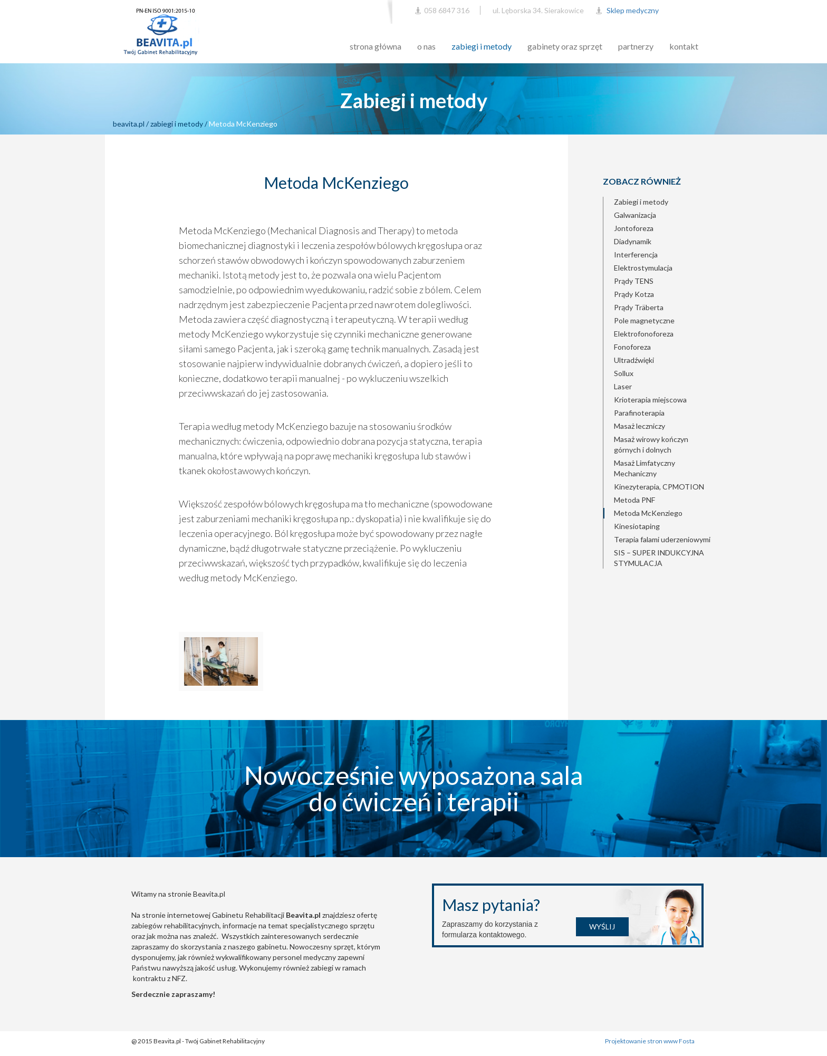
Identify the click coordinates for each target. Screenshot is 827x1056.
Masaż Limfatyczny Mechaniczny (644, 468)
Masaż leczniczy (639, 425)
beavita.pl (129, 123)
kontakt (683, 46)
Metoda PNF (634, 499)
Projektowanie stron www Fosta (650, 1041)
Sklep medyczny (633, 10)
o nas (426, 46)
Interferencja (636, 254)
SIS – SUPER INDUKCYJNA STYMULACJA (659, 558)
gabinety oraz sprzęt (564, 46)
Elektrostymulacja (643, 267)
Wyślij (602, 926)
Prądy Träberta (638, 307)
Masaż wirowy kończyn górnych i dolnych (651, 444)
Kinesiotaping (637, 526)
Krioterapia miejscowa (650, 399)
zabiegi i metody (481, 46)
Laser (623, 386)
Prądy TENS (633, 280)
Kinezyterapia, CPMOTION (659, 486)
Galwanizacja (635, 214)
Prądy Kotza (634, 294)
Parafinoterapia (639, 412)
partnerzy (635, 46)
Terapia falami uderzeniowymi (662, 539)
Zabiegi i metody (641, 201)
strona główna (375, 46)
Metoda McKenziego (648, 512)
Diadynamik (632, 241)
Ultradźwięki (634, 360)
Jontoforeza (633, 228)
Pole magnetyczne (644, 320)
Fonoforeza (632, 346)
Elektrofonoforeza (644, 333)
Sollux (623, 373)
